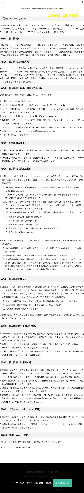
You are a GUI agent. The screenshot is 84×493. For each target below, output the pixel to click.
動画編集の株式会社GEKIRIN (42, 472)
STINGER (58, 490)
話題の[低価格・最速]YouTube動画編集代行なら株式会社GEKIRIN (42, 476)
